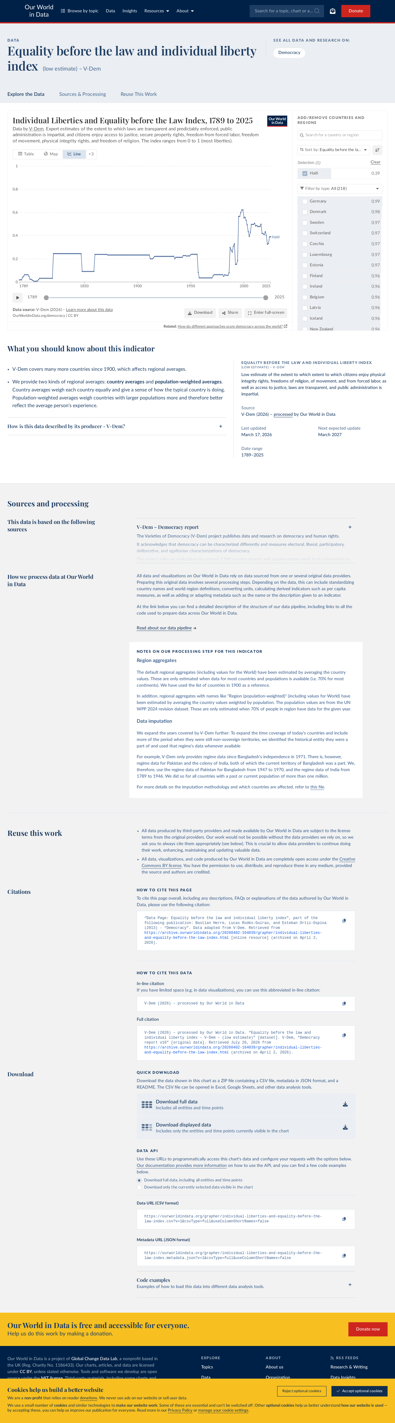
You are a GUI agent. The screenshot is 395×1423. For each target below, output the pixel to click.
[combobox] (287, 11)
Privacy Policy (180, 1411)
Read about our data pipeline (166, 628)
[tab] (26, 154)
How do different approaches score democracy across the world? (230, 326)
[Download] (200, 313)
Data (110, 11)
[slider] (46, 298)
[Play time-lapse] (18, 298)
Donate (356, 11)
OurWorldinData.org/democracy (39, 316)
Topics (207, 1377)
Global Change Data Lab (94, 1369)
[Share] (230, 313)
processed (283, 414)
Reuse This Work (139, 94)
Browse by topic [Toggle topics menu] (79, 11)
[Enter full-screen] (265, 313)
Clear (375, 163)
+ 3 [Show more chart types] (91, 154)
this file (317, 787)
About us (274, 1377)
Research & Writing (349, 1377)
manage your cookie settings (223, 1411)
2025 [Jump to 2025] (280, 298)
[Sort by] (333, 150)
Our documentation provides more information (182, 1173)
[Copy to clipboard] (337, 921)
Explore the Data (25, 94)
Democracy (289, 53)
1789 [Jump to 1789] (32, 298)
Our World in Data (39, 11)
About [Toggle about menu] (185, 11)
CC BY (73, 316)
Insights (130, 11)
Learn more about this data (89, 310)
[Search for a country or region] (339, 135)
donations (88, 1398)
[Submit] (316, 11)
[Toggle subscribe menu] (332, 11)
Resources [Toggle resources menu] (156, 11)
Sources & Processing (82, 94)
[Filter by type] (339, 189)
